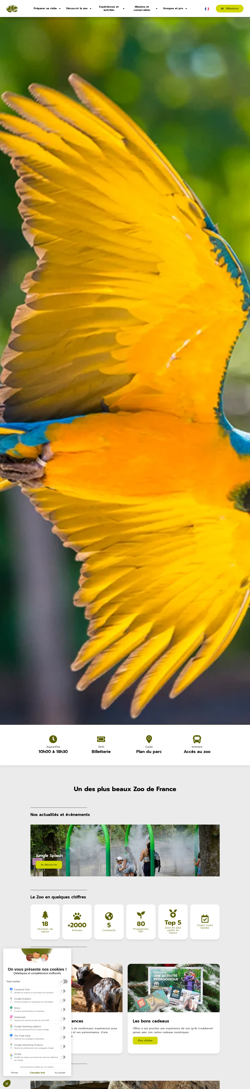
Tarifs (101, 747)
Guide (149, 747)
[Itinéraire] (197, 739)
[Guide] (149, 739)
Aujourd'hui (53, 747)
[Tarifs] (101, 739)
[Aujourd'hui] (53, 739)
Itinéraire (197, 747)
